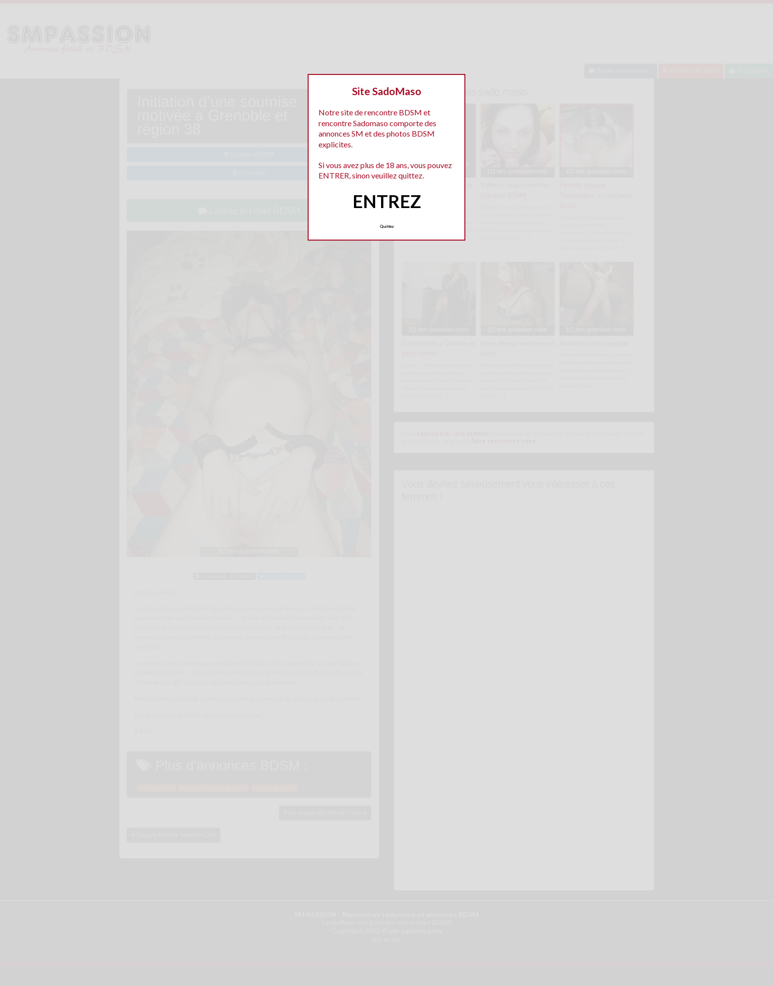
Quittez (387, 226)
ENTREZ (386, 201)
